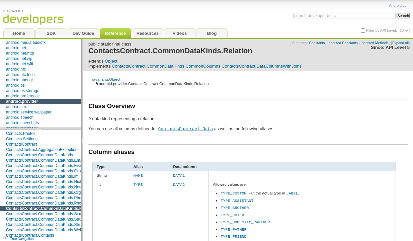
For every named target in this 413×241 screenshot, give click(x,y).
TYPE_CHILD (232, 213)
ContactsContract (21, 144)
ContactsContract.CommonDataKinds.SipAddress (50, 214)
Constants (317, 43)
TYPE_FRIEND (233, 234)
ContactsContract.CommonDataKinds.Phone (46, 197)
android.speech (19, 117)
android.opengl (19, 80)
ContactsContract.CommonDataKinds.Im (42, 176)
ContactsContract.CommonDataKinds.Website (47, 230)
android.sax (16, 106)
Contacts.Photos (20, 133)
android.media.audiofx (26, 42)
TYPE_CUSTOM (233, 192)
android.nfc (16, 69)
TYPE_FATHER (233, 227)
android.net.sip (19, 58)
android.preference (23, 96)
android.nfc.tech (20, 74)
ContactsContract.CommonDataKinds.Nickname (49, 181)
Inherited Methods (374, 43)
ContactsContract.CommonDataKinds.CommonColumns (166, 66)
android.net (16, 48)
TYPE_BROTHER (235, 206)
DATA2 (179, 183)
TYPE (138, 183)
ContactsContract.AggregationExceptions (42, 149)
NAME (138, 175)
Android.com (399, 5)
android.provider (22, 101)
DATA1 (179, 175)
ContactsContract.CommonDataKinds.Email (45, 160)
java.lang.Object (106, 79)
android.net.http (20, 53)
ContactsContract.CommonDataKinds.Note (44, 187)
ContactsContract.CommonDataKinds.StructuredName (54, 219)
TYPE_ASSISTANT (237, 199)
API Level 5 (398, 47)
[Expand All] (400, 43)
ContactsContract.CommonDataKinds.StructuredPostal (55, 224)
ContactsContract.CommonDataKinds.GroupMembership (56, 171)
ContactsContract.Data (185, 129)
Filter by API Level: (382, 30)
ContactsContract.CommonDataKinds (39, 155)
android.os (15, 85)
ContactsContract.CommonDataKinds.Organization (51, 192)
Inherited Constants (343, 43)
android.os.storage (22, 90)
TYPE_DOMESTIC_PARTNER (245, 220)
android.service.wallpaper (29, 112)
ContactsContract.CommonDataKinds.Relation (50, 208)
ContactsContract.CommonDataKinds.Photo (45, 203)
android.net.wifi (19, 64)
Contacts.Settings (21, 139)
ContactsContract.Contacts (30, 235)
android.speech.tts (22, 122)
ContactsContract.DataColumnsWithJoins (262, 66)
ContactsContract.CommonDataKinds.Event (45, 165)
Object (111, 61)
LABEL (292, 192)
